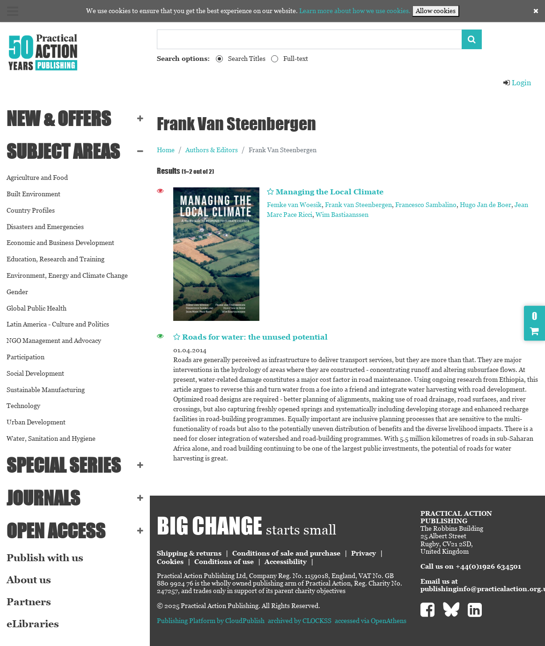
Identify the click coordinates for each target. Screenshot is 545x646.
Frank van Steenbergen (358, 204)
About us (29, 580)
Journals (43, 498)
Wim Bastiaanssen (342, 214)
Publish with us (45, 558)
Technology (23, 405)
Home (166, 150)
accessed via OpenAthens (370, 620)
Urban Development (36, 422)
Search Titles (246, 58)
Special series (64, 465)
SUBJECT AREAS (63, 151)
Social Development (35, 373)
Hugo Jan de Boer (485, 204)
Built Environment (33, 194)
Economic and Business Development (60, 242)
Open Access (56, 531)
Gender (17, 292)
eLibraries (33, 624)
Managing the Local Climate (329, 191)
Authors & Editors (211, 150)
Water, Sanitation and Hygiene (51, 438)
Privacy (363, 553)
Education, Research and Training (55, 259)
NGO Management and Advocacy (54, 340)
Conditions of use (224, 561)
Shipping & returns (189, 553)
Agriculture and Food (37, 177)
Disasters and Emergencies (45, 226)
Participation (25, 357)
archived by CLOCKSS (299, 620)
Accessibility (286, 561)
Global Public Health (36, 308)
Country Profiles (31, 210)
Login (517, 82)
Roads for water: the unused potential (255, 337)
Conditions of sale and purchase (286, 553)
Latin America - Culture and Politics (58, 324)
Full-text (295, 58)
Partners (29, 602)
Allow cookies (436, 11)
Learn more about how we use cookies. (355, 11)
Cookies (170, 561)
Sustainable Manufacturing (46, 390)
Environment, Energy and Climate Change (67, 275)
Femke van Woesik (294, 204)
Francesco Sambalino (426, 204)
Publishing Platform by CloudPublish (211, 620)
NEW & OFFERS (59, 118)
